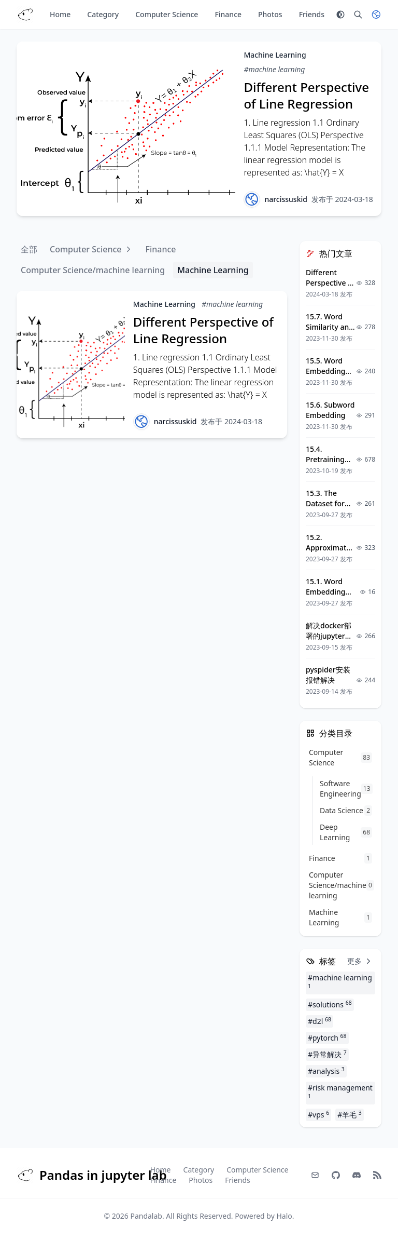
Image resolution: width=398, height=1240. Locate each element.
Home (60, 14)
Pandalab (146, 1216)
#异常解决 (327, 1054)
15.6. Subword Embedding (330, 410)
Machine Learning (275, 55)
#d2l (319, 1021)
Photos (270, 14)
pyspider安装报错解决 (328, 675)
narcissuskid (285, 199)
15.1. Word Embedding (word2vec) (325, 591)
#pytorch (327, 1037)
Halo (284, 1216)
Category (103, 14)
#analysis (326, 1071)
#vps (318, 1114)
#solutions (330, 1004)
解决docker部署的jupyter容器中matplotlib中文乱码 (331, 641)
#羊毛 (349, 1114)
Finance (228, 14)
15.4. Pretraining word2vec (325, 459)
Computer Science (166, 14)
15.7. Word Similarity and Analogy (329, 327)
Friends (311, 14)
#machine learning (274, 69)
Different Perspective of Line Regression (306, 95)
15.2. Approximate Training (328, 547)
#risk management (340, 1091)
